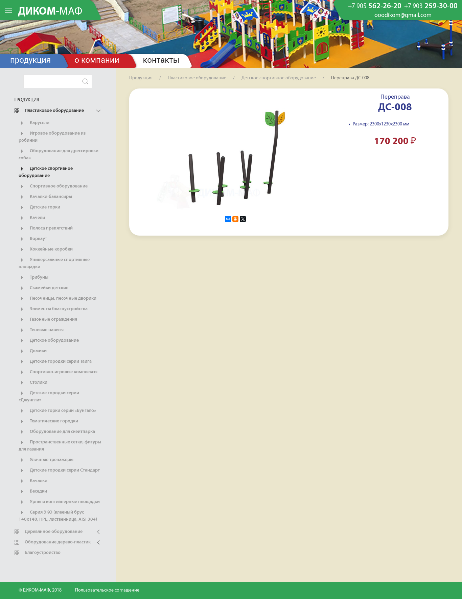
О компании (96, 60)
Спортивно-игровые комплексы (58, 372)
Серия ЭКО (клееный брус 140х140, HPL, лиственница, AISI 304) (58, 515)
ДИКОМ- (50, 11)
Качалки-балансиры (45, 197)
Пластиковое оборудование (49, 110)
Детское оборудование (49, 340)
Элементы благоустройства (53, 309)
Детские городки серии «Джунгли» (49, 396)
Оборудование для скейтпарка (57, 431)
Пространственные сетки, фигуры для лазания (60, 445)
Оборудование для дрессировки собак (58, 154)
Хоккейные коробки (46, 249)
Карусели (34, 123)
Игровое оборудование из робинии (52, 136)
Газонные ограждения (48, 319)
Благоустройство (37, 553)
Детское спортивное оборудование (46, 171)
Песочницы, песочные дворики (57, 298)
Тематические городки (48, 421)
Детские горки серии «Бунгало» (57, 410)
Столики (33, 382)
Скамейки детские (43, 288)
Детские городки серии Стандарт (59, 470)
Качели (32, 218)
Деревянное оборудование (48, 531)
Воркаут (33, 239)
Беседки (33, 491)
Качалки (33, 481)
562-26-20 (374, 6)
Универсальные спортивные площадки (54, 263)
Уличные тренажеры (46, 460)
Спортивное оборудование (53, 186)
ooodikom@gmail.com (403, 16)
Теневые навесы (41, 330)
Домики (33, 351)
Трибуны (33, 277)
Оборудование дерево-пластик (52, 542)
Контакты (161, 60)
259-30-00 (431, 6)
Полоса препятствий (46, 228)
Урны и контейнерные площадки (59, 502)
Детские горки (39, 207)
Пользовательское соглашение (107, 590)
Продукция (30, 60)
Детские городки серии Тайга (55, 361)
